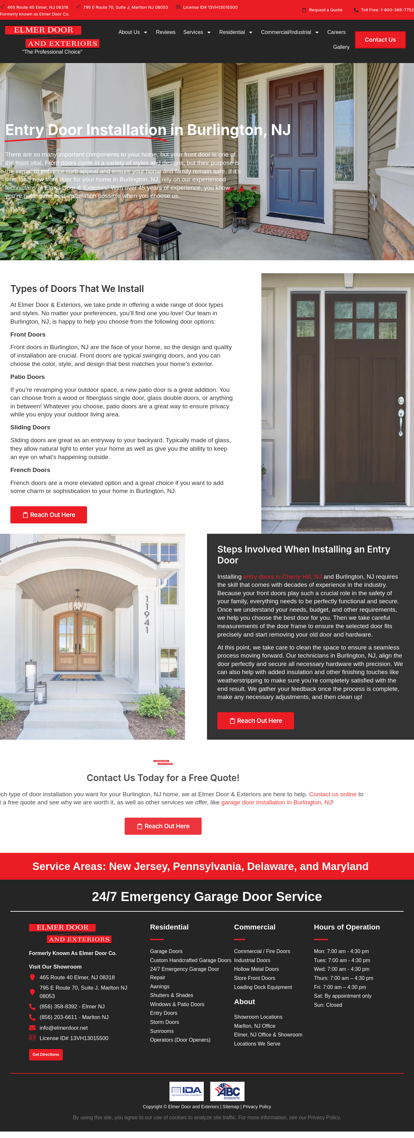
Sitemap (231, 1106)
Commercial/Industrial (290, 32)
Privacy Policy (257, 1106)
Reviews (165, 32)
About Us (133, 32)
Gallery (341, 47)
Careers (336, 32)
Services (197, 32)
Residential (236, 32)
